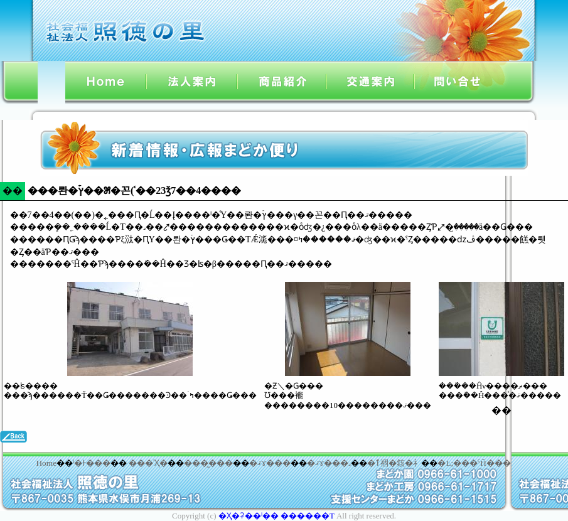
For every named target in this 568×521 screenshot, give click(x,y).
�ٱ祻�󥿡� (382, 463)
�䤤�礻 (409, 463)
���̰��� (208, 463)
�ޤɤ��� (270, 463)
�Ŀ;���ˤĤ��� (473, 463)
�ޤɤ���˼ (329, 463)
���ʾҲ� (148, 463)
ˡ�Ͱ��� (91, 463)
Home (46, 463)
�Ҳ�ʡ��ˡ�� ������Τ (276, 515)
